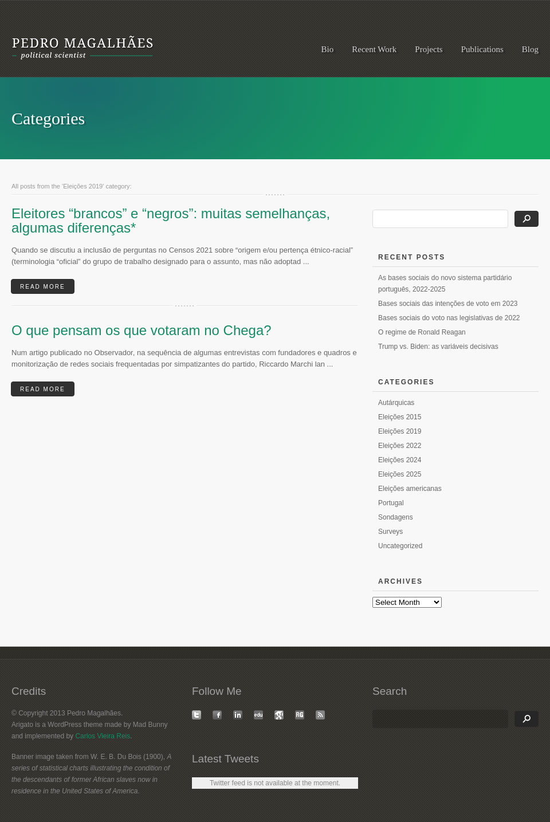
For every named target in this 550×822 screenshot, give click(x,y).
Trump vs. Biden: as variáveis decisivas (438, 347)
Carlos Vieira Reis (102, 736)
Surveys (390, 532)
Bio (327, 49)
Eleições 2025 (399, 474)
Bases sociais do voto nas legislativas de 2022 (449, 318)
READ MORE (42, 287)
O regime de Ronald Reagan (422, 332)
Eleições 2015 (399, 417)
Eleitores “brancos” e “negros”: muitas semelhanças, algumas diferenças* (170, 220)
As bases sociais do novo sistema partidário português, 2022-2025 (445, 283)
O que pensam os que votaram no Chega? (141, 330)
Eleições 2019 (399, 431)
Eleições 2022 (399, 446)
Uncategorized (400, 546)
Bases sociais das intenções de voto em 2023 (447, 304)
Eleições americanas (410, 489)
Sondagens (395, 517)
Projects (428, 49)
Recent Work (374, 49)
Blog (530, 49)
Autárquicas (396, 403)
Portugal (391, 503)
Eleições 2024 (399, 460)
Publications (482, 49)
